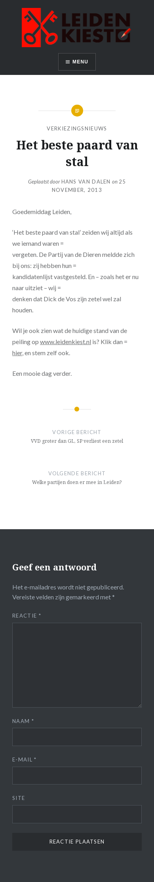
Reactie (26, 615)
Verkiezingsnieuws (77, 128)
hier (17, 352)
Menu (80, 62)
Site (18, 798)
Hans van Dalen (86, 181)
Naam (23, 721)
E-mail (24, 759)
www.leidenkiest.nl (65, 341)
